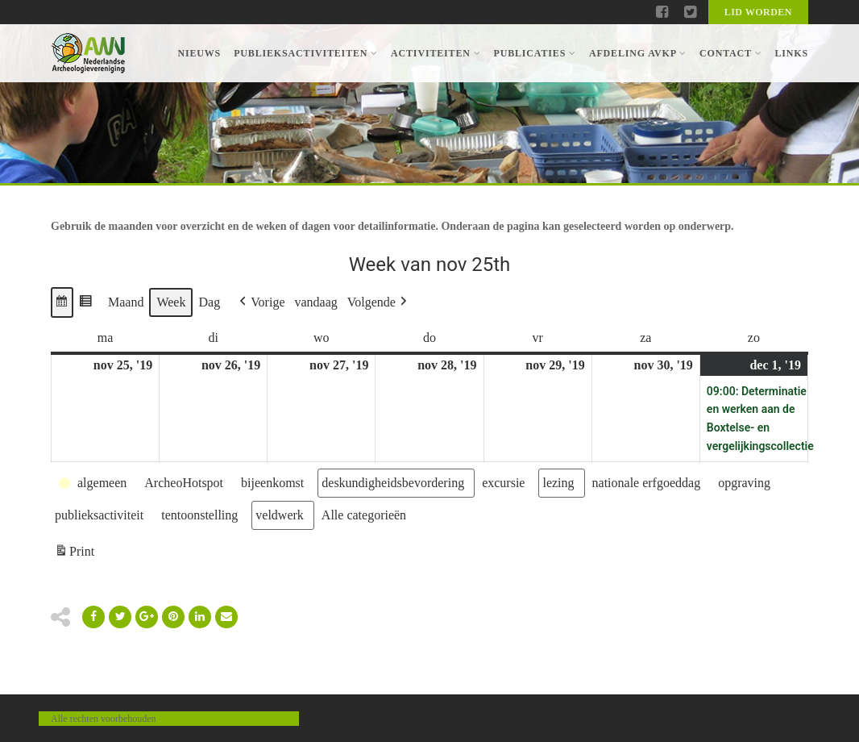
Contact (730, 53)
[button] (62, 302)
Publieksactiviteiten (306, 53)
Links (791, 53)
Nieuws (199, 53)
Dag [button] (209, 302)
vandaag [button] (316, 302)
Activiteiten (435, 53)
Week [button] (170, 302)
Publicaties (534, 53)
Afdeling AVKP (638, 53)
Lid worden (758, 12)
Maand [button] (125, 302)
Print (74, 553)
